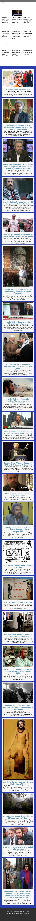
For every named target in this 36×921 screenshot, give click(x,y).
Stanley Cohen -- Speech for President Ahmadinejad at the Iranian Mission (18, 401)
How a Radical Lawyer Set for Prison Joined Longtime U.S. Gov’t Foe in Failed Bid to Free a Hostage (18, 166)
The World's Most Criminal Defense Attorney (18, 567)
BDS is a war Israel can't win (18, 90)
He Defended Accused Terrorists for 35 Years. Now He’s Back (18, 817)
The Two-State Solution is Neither (18, 602)
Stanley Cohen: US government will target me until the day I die (18, 203)
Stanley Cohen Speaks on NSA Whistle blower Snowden (17, 323)
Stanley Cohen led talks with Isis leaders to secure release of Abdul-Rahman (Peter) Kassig (18, 127)
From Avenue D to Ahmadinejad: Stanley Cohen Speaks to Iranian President (18, 291)
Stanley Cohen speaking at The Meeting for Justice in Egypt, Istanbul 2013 (18, 529)
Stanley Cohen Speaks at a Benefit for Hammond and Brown (18, 635)
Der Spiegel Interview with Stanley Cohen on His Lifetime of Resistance (18, 236)
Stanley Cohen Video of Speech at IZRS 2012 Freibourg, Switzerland (18, 464)
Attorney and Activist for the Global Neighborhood (18, 848)
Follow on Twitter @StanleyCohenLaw (18, 913)
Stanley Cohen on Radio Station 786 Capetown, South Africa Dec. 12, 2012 (18, 671)
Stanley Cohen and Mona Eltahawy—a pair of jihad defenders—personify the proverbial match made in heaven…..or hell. (18, 894)
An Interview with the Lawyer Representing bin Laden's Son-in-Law (18, 366)
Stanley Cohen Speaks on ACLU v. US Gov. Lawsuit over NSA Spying (18, 433)
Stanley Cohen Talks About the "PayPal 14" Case (18, 495)
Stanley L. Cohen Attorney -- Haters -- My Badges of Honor (18, 783)
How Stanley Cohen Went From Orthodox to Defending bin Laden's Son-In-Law (18, 707)
